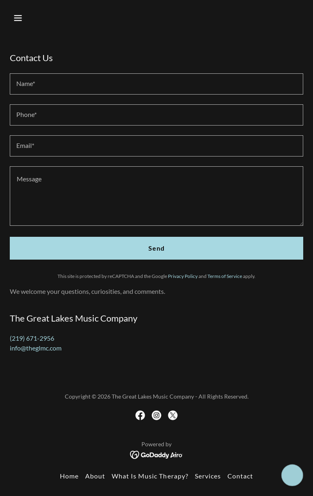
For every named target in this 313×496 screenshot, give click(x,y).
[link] (140, 415)
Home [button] (69, 476)
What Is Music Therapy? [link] (150, 476)
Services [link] (208, 476)
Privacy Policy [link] (183, 276)
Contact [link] (240, 476)
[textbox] (156, 84)
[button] (32, 18)
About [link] (95, 476)
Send (156, 248)
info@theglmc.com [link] (36, 348)
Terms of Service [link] (224, 276)
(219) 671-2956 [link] (32, 338)
